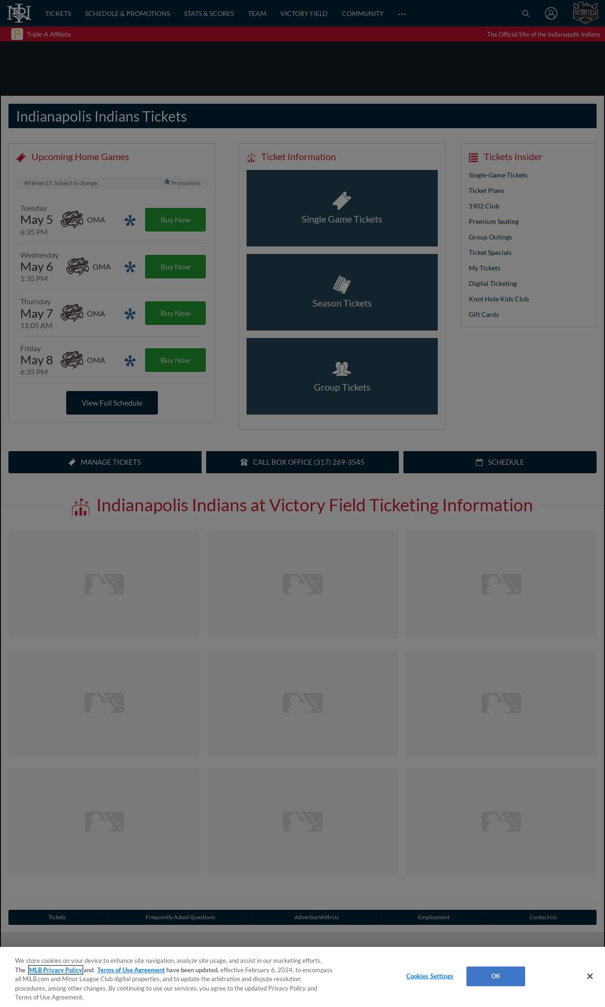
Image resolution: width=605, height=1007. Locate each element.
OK (495, 976)
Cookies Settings (429, 976)
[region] (302, 977)
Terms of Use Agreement (131, 970)
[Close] (590, 976)
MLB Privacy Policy (55, 970)
